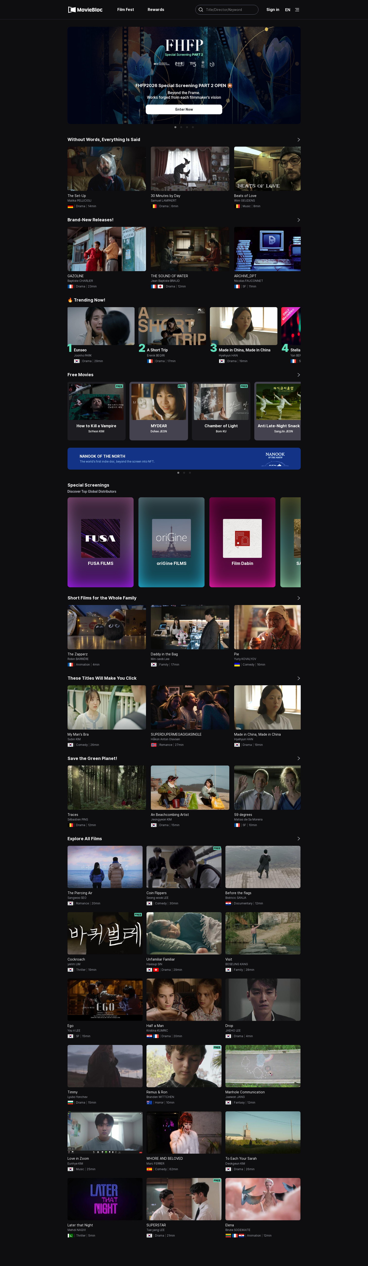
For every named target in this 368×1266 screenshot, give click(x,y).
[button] (175, 127)
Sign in (272, 9)
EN (288, 9)
